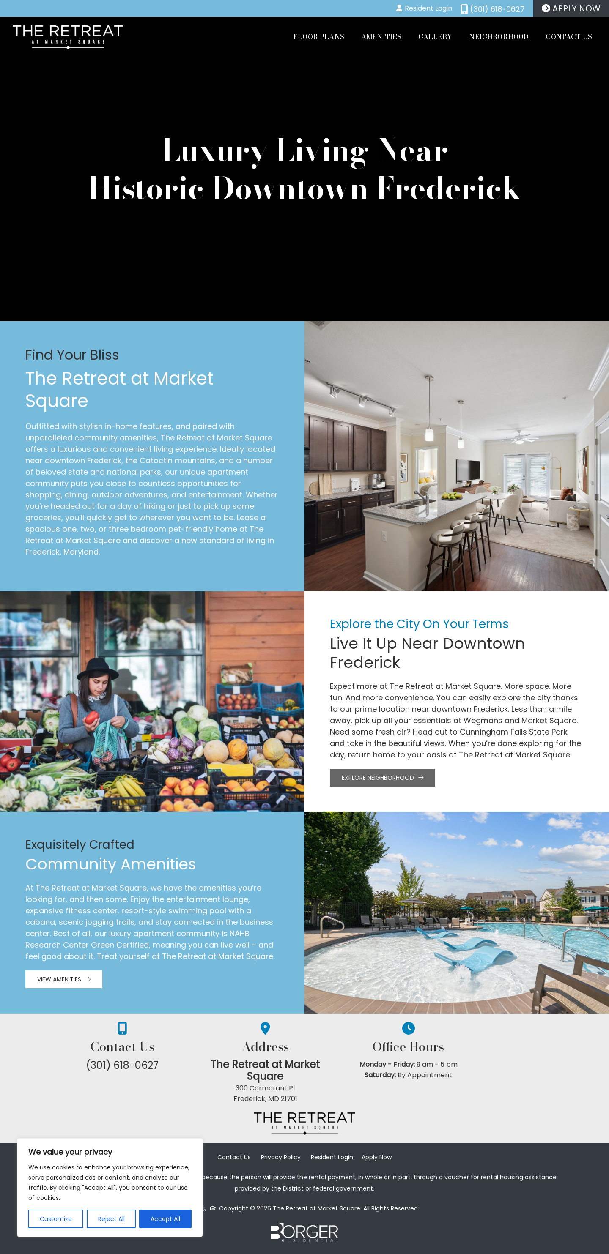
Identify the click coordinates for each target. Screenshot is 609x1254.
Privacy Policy (281, 1160)
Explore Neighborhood (382, 777)
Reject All (111, 1219)
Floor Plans (319, 37)
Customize (56, 1219)
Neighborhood (499, 37)
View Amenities (64, 979)
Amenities (381, 37)
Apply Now (377, 1160)
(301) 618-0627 (135, 1065)
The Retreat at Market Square (304, 1071)
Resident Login (332, 1160)
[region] (110, 1187)
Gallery (435, 37)
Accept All (165, 1219)
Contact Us (569, 37)
